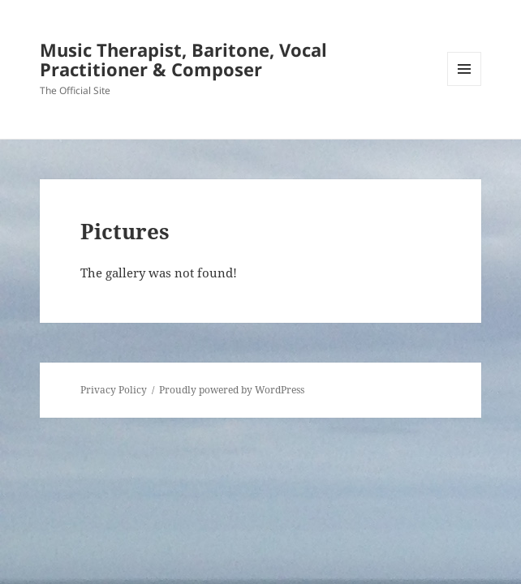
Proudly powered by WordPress (231, 390)
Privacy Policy (113, 390)
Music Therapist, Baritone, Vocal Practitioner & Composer (183, 59)
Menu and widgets (464, 85)
